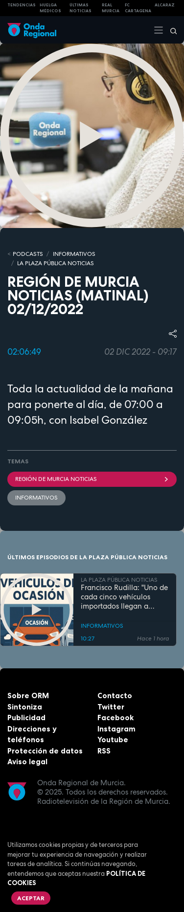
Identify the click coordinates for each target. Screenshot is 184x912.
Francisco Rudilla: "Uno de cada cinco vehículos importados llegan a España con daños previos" (124, 597)
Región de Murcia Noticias (92, 479)
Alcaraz (165, 4)
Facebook (115, 717)
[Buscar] (170, 30)
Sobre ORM (28, 695)
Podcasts (28, 254)
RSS (104, 750)
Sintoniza (24, 706)
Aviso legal (27, 761)
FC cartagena (138, 8)
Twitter (110, 706)
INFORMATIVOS (74, 254)
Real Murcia (110, 8)
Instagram (116, 728)
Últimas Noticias (80, 8)
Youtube (112, 739)
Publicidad (26, 717)
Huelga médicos (50, 8)
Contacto (114, 695)
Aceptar (31, 898)
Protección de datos (45, 750)
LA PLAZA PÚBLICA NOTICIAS (55, 263)
